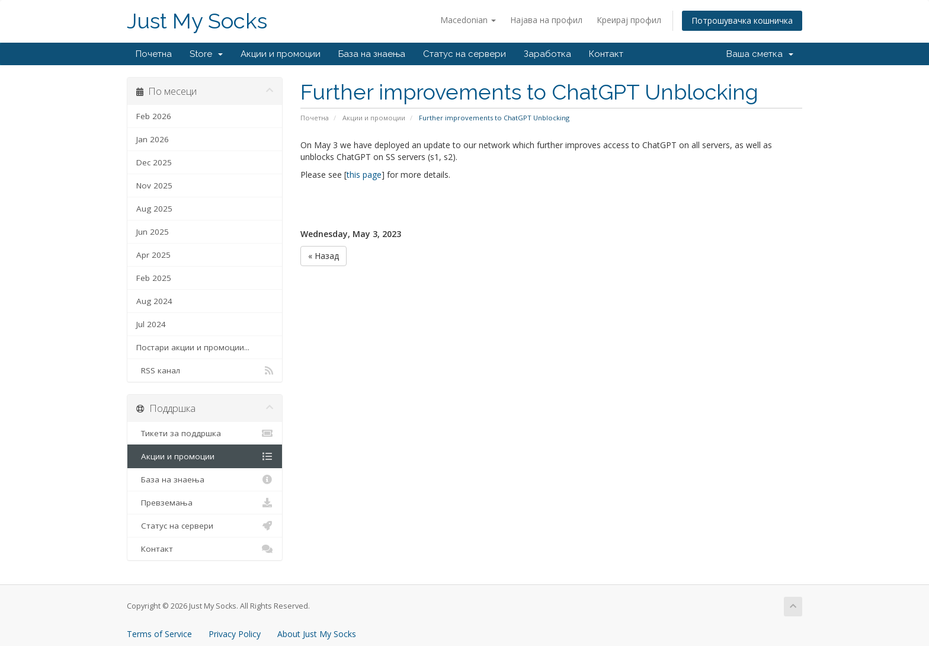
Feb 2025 (153, 278)
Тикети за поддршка (204, 433)
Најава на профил (546, 19)
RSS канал (204, 370)
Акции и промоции (281, 54)
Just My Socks (197, 21)
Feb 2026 (153, 116)
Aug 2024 (154, 301)
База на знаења (371, 54)
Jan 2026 (152, 139)
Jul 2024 (151, 324)
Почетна (154, 54)
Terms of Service (159, 633)
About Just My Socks (316, 633)
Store (206, 54)
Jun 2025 (152, 231)
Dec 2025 (154, 162)
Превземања (204, 502)
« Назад (323, 255)
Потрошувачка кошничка (742, 20)
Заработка (547, 54)
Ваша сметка (759, 54)
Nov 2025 (154, 185)
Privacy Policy (235, 633)
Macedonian (468, 19)
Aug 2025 (154, 208)
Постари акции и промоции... (192, 347)
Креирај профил (629, 19)
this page (364, 174)
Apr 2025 (153, 255)
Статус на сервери (464, 54)
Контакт (606, 54)
